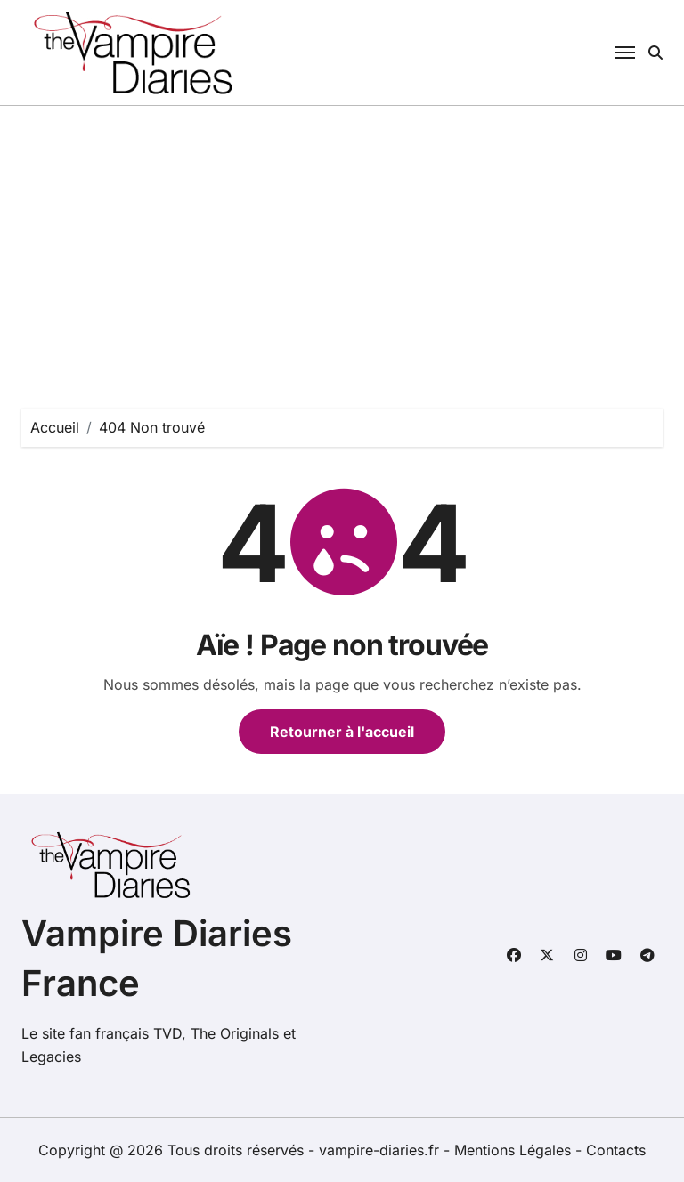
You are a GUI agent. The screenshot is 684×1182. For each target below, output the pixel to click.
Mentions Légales (514, 1150)
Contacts (616, 1150)
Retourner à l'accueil (342, 732)
